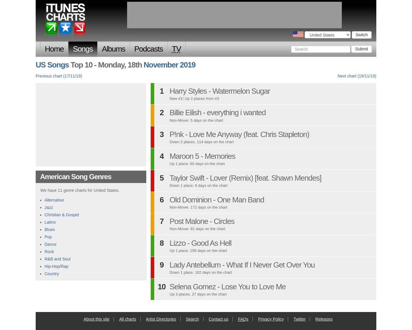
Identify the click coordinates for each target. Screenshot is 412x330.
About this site (96, 319)
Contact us (218, 319)
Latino (50, 222)
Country (52, 273)
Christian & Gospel (62, 214)
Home (54, 48)
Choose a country (298, 34)
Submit (361, 49)
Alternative (54, 200)
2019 (188, 64)
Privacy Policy (271, 319)
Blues (50, 229)
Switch (362, 34)
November (161, 64)
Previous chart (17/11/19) (59, 76)
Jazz (49, 207)
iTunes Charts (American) (65, 21)
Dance (50, 244)
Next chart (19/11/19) (356, 76)
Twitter (299, 319)
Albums (113, 48)
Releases (323, 319)
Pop (48, 237)
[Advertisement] (91, 124)
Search (192, 319)
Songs (83, 48)
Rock (49, 251)
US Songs (52, 64)
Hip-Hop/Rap (56, 266)
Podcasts (148, 48)
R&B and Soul (57, 259)
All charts (127, 319)
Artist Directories (161, 319)
